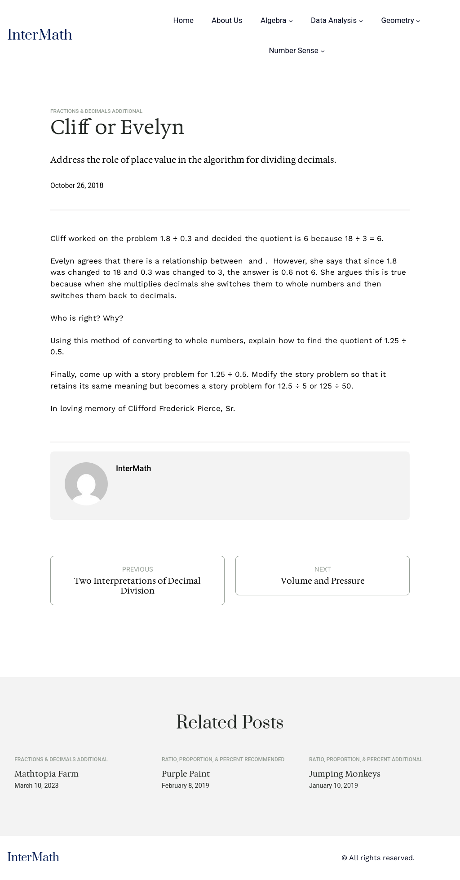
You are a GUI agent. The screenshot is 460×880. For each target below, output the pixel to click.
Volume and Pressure (323, 580)
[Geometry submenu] (418, 20)
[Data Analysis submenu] (360, 20)
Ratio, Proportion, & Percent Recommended (223, 759)
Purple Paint (186, 774)
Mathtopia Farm (46, 774)
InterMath (39, 35)
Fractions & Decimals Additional (96, 111)
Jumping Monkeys (344, 774)
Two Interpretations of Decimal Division (137, 585)
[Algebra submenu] (290, 20)
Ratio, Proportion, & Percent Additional (366, 759)
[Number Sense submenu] (322, 51)
